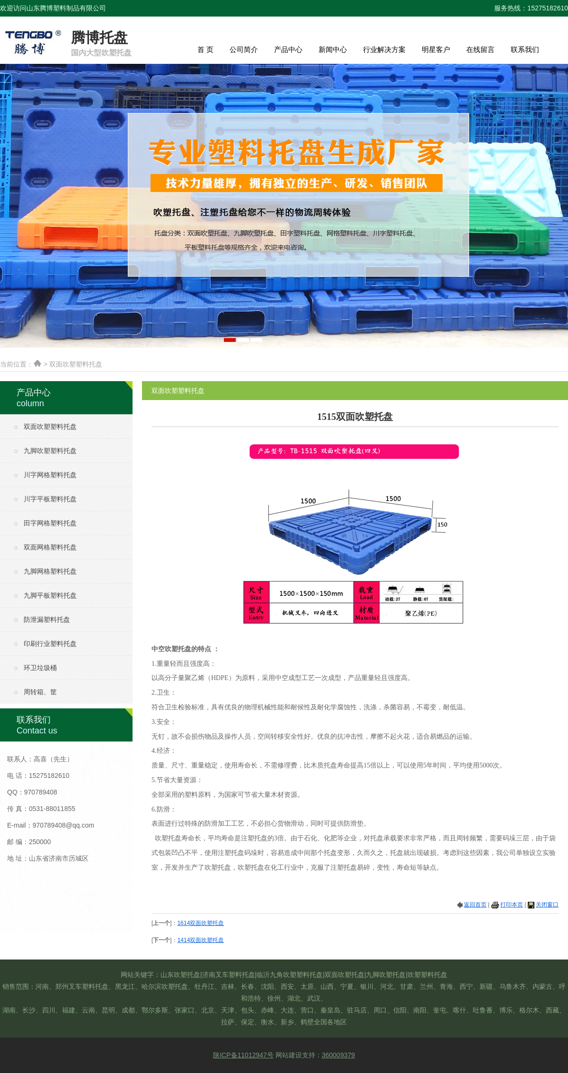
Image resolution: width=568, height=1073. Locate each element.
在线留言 (480, 49)
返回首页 (475, 904)
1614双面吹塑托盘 (201, 923)
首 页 (205, 49)
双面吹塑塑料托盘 (50, 426)
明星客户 (436, 49)
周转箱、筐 (40, 692)
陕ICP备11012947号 (243, 1055)
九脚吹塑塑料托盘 (50, 450)
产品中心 (288, 49)
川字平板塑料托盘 (50, 499)
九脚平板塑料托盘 (50, 595)
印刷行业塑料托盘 (50, 643)
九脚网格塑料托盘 (50, 571)
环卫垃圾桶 (40, 668)
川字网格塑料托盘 (50, 475)
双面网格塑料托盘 (50, 547)
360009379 (338, 1055)
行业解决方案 (384, 49)
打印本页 (511, 904)
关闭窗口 (547, 904)
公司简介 (244, 49)
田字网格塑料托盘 (50, 523)
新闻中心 (333, 49)
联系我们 (525, 49)
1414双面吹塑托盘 (201, 940)
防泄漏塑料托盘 (47, 619)
